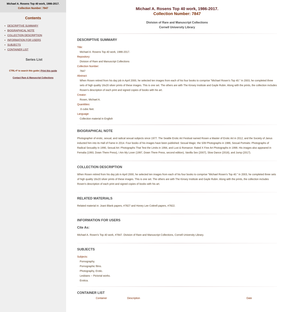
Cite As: (83, 227)
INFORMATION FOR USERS (24, 39)
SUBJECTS (14, 44)
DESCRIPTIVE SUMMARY (22, 25)
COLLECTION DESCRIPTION (24, 35)
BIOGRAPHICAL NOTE (20, 30)
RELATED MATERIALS (94, 198)
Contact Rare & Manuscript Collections (33, 77)
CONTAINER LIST (17, 49)
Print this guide (49, 70)
